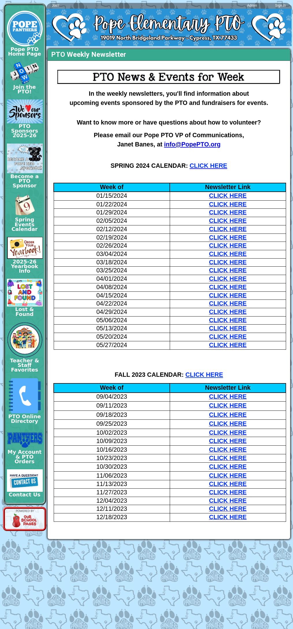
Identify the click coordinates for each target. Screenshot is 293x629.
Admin (252, 5)
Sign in (280, 5)
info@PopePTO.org (192, 144)
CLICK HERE (204, 374)
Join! (55, 5)
